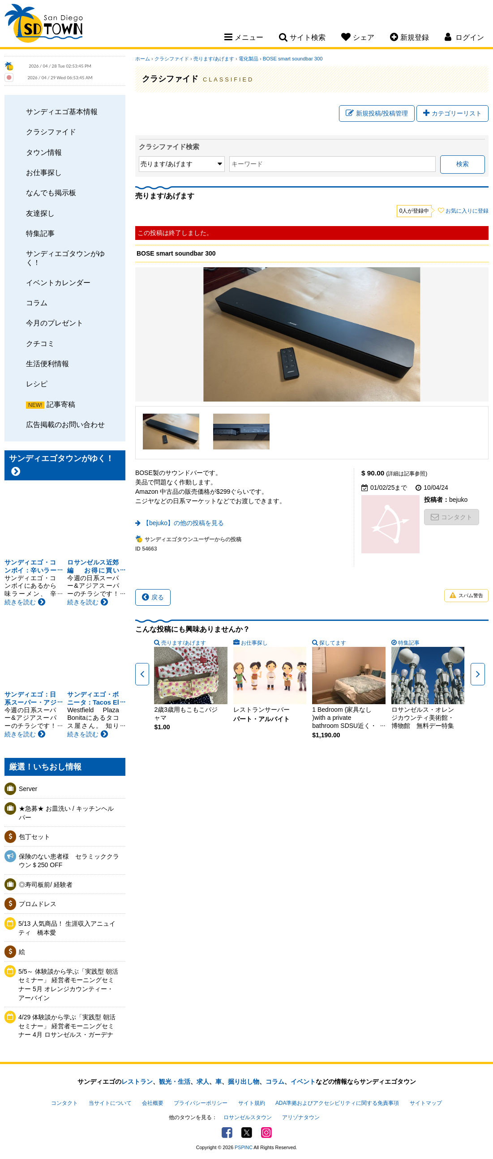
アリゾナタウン (301, 1117)
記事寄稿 (61, 404)
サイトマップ (426, 1103)
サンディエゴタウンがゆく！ (65, 257)
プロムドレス (37, 903)
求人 (203, 1081)
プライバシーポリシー (200, 1103)
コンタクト (451, 517)
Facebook (227, 1132)
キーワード (247, 163)
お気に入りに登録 (467, 211)
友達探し (40, 213)
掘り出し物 (243, 1081)
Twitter (246, 1132)
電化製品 (248, 58)
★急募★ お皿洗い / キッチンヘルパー (66, 813)
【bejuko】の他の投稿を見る (183, 522)
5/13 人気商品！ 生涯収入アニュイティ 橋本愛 (67, 928)
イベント (303, 1081)
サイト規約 (251, 1103)
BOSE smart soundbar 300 (293, 58)
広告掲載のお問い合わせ (65, 424)
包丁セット (34, 836)
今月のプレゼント (54, 323)
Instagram (266, 1132)
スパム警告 (466, 595)
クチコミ (40, 343)
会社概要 (152, 1103)
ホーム (142, 58)
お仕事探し (44, 172)
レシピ (36, 384)
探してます (332, 643)
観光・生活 (174, 1081)
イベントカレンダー (58, 282)
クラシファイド (51, 132)
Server (28, 788)
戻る (153, 597)
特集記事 (40, 233)
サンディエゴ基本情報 (62, 111)
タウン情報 (44, 152)
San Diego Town (43, 24)
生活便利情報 (47, 363)
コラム (36, 303)
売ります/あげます (213, 58)
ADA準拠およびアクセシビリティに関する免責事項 (337, 1103)
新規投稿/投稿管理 (377, 113)
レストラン (137, 1081)
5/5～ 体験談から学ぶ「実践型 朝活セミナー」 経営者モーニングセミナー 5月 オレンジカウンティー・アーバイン (68, 984)
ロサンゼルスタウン (247, 1117)
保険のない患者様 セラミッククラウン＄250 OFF (69, 861)
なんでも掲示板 (51, 192)
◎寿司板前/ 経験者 (46, 884)
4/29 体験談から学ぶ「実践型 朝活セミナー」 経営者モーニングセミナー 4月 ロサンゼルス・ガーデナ (67, 1026)
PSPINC (244, 1147)
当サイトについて (110, 1103)
